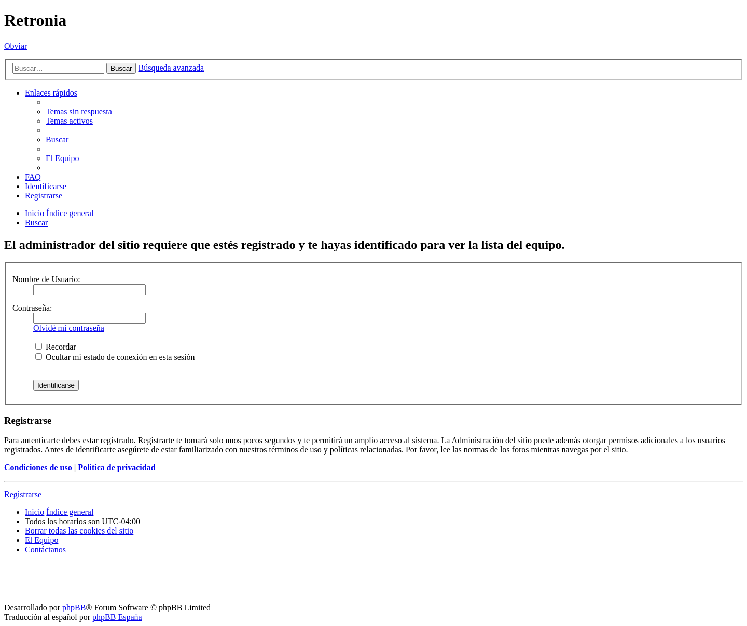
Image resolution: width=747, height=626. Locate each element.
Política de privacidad (116, 467)
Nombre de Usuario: (46, 279)
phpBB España (117, 616)
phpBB (74, 607)
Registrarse (23, 494)
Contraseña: (32, 307)
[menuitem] (79, 111)
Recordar (55, 346)
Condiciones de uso (38, 467)
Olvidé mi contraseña (68, 328)
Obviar (15, 46)
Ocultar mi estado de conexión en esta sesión (115, 357)
